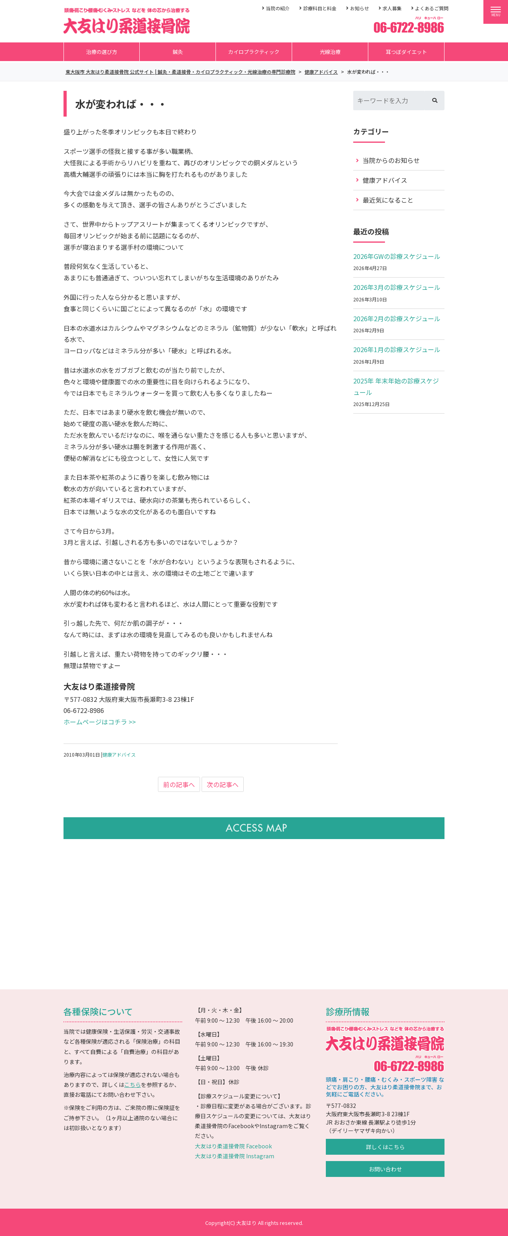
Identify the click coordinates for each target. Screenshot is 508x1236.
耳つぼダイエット (406, 52)
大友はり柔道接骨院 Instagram (234, 1156)
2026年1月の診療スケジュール (397, 349)
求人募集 (392, 8)
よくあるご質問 (431, 8)
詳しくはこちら (385, 1147)
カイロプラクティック (253, 52)
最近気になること (388, 200)
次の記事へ (223, 784)
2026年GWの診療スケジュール (397, 256)
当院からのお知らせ (391, 160)
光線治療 (330, 52)
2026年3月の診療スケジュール (397, 287)
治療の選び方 (101, 52)
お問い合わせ (385, 1169)
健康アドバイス (119, 754)
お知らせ (359, 8)
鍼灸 (178, 52)
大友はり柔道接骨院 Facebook (233, 1146)
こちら (132, 1084)
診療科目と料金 (320, 8)
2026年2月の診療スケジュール (397, 318)
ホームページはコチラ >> (100, 721)
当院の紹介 (278, 8)
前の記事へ (179, 784)
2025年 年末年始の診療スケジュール (396, 386)
